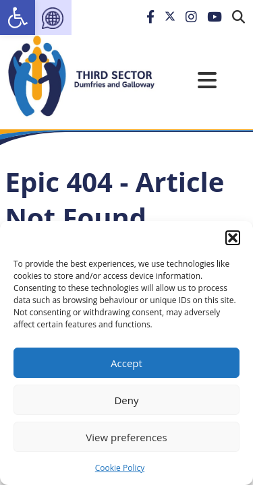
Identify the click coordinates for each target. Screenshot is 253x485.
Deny (126, 400)
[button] (233, 238)
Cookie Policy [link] (119, 468)
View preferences (126, 437)
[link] (17, 17)
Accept (126, 363)
